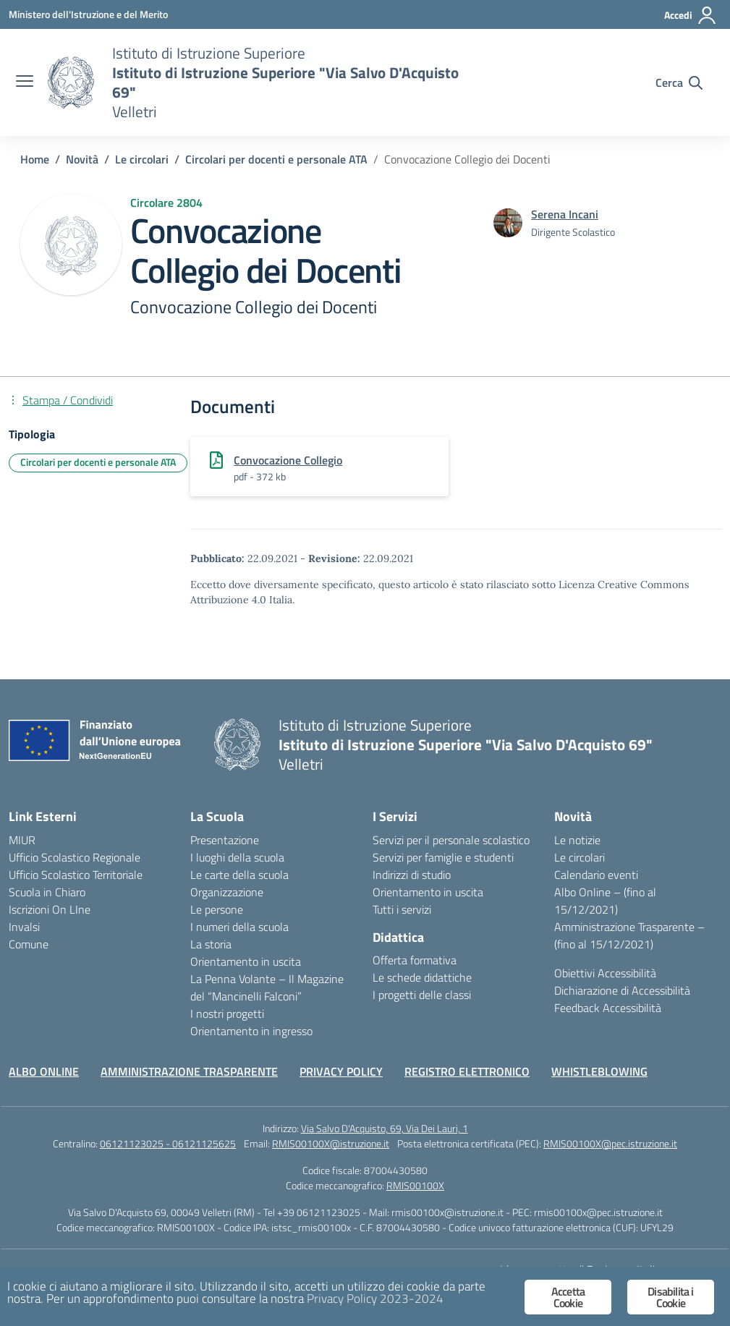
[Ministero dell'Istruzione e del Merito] (88, 14)
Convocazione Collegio (288, 460)
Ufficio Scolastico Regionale (74, 857)
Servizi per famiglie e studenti (443, 857)
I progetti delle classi (422, 994)
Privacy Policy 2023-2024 (375, 1298)
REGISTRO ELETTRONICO (467, 1071)
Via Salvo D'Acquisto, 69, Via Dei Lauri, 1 (384, 1128)
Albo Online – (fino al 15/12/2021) (605, 900)
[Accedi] (690, 15)
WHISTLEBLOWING (599, 1071)
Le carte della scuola (239, 874)
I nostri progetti (227, 1013)
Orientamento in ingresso (251, 1031)
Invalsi (24, 926)
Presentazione (224, 840)
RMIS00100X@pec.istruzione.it (610, 1143)
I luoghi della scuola (237, 857)
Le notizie (577, 840)
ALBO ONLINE (44, 1071)
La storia (211, 944)
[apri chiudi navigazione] (24, 82)
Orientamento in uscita (245, 961)
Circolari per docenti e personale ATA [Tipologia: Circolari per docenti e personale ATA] (98, 461)
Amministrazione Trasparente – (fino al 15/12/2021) (629, 935)
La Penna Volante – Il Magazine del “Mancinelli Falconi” (267, 987)
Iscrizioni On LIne (49, 909)
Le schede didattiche (422, 977)
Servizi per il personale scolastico (451, 840)
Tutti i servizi (402, 909)
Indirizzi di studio (412, 874)
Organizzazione (226, 892)
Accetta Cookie (568, 1297)
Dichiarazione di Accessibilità (622, 990)
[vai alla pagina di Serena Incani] (564, 214)
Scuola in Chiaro (47, 892)
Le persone (216, 909)
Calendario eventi (596, 874)
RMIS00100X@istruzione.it (330, 1143)
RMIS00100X (415, 1185)
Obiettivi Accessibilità (605, 973)
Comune (28, 944)
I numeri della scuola (239, 926)
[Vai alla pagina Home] (34, 159)
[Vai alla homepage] (71, 82)
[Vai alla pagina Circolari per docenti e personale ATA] (276, 159)
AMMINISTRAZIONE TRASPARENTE (189, 1071)
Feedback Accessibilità (607, 1007)
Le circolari (579, 857)
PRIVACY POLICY (341, 1071)
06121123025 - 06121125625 (168, 1143)
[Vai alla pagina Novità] (82, 159)
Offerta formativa (415, 960)
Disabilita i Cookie (670, 1297)
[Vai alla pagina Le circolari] (142, 159)
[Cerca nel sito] (679, 82)
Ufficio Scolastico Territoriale (76, 874)
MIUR (22, 840)
